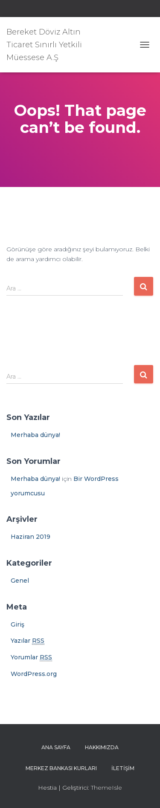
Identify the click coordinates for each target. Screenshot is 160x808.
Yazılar (27, 641)
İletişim (122, 768)
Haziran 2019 (30, 537)
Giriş (17, 624)
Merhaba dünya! (35, 435)
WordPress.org (34, 674)
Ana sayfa (55, 747)
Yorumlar (31, 657)
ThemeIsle (106, 787)
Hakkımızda (102, 747)
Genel (20, 580)
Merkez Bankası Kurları (61, 768)
